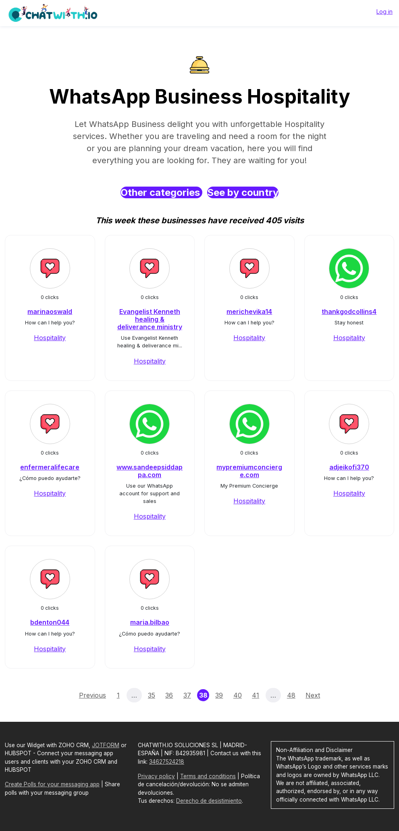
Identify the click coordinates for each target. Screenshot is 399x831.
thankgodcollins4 (349, 311)
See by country (242, 192)
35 (151, 695)
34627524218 (166, 761)
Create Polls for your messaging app (52, 784)
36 (169, 695)
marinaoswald (49, 311)
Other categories (161, 192)
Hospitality (50, 338)
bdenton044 (49, 622)
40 (237, 695)
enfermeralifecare (49, 467)
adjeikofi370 (349, 467)
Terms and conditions (208, 776)
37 (187, 695)
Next (312, 695)
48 (291, 695)
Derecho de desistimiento (209, 801)
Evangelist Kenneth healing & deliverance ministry (149, 319)
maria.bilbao (149, 622)
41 (255, 695)
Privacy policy (156, 776)
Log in (384, 11)
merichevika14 (249, 311)
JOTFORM (105, 745)
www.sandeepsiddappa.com (149, 471)
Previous (92, 695)
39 (219, 695)
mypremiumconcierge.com (249, 471)
